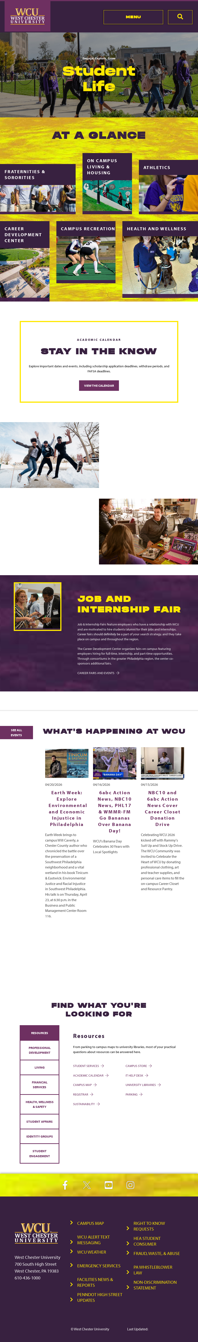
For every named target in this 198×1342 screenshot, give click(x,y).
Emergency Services (99, 1265)
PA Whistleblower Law (153, 1269)
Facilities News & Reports (95, 1282)
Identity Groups (39, 1136)
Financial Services (39, 1084)
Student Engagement (39, 1153)
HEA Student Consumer (147, 1241)
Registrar (83, 1094)
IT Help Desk (137, 1075)
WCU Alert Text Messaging (93, 1239)
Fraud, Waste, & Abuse (157, 1253)
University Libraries (143, 1085)
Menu (133, 16)
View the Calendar (99, 385)
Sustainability (86, 1103)
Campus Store (138, 1066)
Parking (134, 1094)
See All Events (16, 732)
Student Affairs (39, 1121)
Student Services (88, 1066)
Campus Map (84, 1085)
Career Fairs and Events (98, 672)
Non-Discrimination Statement (155, 1284)
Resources (39, 1033)
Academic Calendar (90, 1075)
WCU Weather (91, 1252)
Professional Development (40, 1050)
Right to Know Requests (149, 1225)
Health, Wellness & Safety (40, 1104)
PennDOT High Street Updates (99, 1297)
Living (40, 1067)
